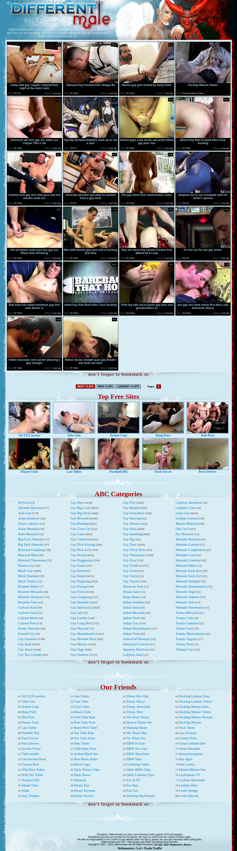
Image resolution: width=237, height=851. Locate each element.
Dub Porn (208, 434)
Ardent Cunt (118, 434)
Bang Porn (163, 434)
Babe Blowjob (28, 534)
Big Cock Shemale (31, 539)
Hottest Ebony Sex (139, 722)
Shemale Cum (185, 555)
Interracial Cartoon (136, 644)
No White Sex (136, 738)
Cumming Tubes (137, 764)
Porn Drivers (208, 470)
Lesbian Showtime (192, 780)
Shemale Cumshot (188, 560)
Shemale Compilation (190, 550)
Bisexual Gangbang (31, 550)
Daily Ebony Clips (87, 769)
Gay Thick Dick (134, 550)
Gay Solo (129, 529)
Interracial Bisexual (136, 639)
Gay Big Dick (80, 513)
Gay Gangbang (81, 597)
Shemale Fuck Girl (188, 576)
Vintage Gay (184, 649)
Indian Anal (131, 607)
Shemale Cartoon (187, 544)
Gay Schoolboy (133, 513)
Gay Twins (130, 571)
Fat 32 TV (133, 780)
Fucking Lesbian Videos (195, 701)
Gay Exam (78, 565)
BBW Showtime (137, 754)
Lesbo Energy (188, 790)
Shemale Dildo (186, 565)
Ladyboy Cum (185, 508)
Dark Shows (82, 775)
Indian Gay (130, 623)
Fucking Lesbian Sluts (194, 696)
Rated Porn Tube (85, 727)
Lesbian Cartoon (187, 518)
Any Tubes (81, 696)
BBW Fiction (135, 743)
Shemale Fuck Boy (189, 571)
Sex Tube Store (84, 738)
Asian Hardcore (29, 518)
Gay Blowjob (80, 518)
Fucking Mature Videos (195, 712)
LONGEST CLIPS (128, 386)
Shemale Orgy (185, 592)
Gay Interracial (81, 607)
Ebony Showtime (138, 706)
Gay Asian (25, 649)
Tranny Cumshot (187, 623)
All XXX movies (29, 434)
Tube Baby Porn (85, 748)
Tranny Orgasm (186, 639)
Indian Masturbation (137, 628)
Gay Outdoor (80, 654)
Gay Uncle (130, 576)
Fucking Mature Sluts (194, 706)
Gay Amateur (27, 639)
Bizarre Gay (26, 565)
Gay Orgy (77, 649)
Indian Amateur (134, 602)
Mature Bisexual (187, 523)
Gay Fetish (78, 576)
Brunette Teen (27, 602)
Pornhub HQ (118, 470)
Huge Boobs (131, 597)
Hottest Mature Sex (192, 769)
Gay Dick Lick (81, 550)
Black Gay (25, 571)
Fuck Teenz (187, 727)
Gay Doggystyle (82, 560)
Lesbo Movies (188, 796)
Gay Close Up (80, 529)
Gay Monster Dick (83, 639)
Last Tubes (74, 470)
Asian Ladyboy (28, 523)
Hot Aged (185, 759)
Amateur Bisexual (30, 508)
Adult (25, 790)
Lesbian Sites (188, 785)
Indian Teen (131, 634)
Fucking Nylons (190, 722)
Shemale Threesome (189, 607)
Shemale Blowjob (188, 539)
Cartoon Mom (27, 618)
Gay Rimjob (131, 508)
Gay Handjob (80, 602)
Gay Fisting (79, 586)
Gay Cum (77, 534)
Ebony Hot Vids (137, 696)
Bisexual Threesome (32, 560)
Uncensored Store (33, 759)
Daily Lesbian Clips (140, 775)
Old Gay (181, 529)
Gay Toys (129, 560)
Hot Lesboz (187, 764)
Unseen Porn (30, 764)
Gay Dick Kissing (83, 544)
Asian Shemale (28, 529)
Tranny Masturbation (190, 634)
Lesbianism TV (189, 775)
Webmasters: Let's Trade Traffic (140, 848)
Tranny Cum (184, 618)
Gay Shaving (132, 518)
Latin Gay (182, 513)
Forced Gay (26, 634)
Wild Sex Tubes (32, 775)
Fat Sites (132, 785)
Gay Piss (129, 502)
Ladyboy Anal (132, 654)
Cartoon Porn (27, 623)
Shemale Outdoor (188, 597)
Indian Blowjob (134, 613)
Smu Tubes (81, 743)
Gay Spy (129, 539)
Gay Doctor (79, 555)
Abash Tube (29, 785)
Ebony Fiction (83, 796)
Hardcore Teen (133, 586)
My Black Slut (136, 733)
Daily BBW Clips (138, 769)
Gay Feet (77, 571)
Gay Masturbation (83, 634)
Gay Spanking (132, 534)
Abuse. (187, 844)
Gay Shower (131, 523)
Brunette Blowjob (30, 592)
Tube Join (74, 434)
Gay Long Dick (81, 623)
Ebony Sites (134, 712)
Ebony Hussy (135, 701)
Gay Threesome (134, 555)
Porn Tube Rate (84, 717)
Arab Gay (25, 513)
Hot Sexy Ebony (137, 717)
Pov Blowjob (185, 534)
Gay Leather (79, 618)
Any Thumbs (30, 796)
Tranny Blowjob (187, 613)
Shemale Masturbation (191, 586)
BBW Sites (134, 759)
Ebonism (80, 780)
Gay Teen (129, 544)
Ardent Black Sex (86, 754)
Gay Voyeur (131, 581)
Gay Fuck (77, 592)
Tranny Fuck (184, 628)
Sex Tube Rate (84, 733)
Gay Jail (76, 613)
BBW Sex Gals (136, 748)
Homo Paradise (189, 748)
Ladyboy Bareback (189, 502)
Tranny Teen (184, 644)
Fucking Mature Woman (195, 717)
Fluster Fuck (29, 470)
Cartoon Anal (27, 607)
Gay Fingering (80, 581)
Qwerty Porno (31, 748)
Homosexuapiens (191, 754)
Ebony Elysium (84, 790)
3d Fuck (23, 502)
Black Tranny (27, 581)
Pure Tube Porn (84, 722)
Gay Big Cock (80, 508)
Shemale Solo (185, 602)
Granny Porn (188, 738)
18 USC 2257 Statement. (168, 844)
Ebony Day (82, 785)
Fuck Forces (163, 470)
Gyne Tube (81, 706)
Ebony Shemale (29, 628)
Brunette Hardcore (30, 597)
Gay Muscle (79, 644)
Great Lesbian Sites (192, 743)
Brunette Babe (28, 586)
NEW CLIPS (105, 386)
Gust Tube (81, 701)
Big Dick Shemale (30, 544)
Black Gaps (82, 764)
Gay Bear (77, 502)
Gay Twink (130, 565)
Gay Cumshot (80, 539)
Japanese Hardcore (136, 649)
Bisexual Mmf (28, 555)
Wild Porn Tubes (33, 769)
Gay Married (79, 628)
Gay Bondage (80, 523)
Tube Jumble (30, 754)
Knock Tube (82, 712)
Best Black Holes (86, 759)
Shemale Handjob (188, 581)
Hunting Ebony (136, 727)
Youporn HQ (30, 780)
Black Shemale (28, 576)
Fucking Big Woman (140, 796)
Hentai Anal (131, 592)
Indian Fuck (131, 618)
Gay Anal (24, 644)
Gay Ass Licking (29, 654)
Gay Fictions (188, 733)
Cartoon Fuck (27, 613)
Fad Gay (132, 790)
